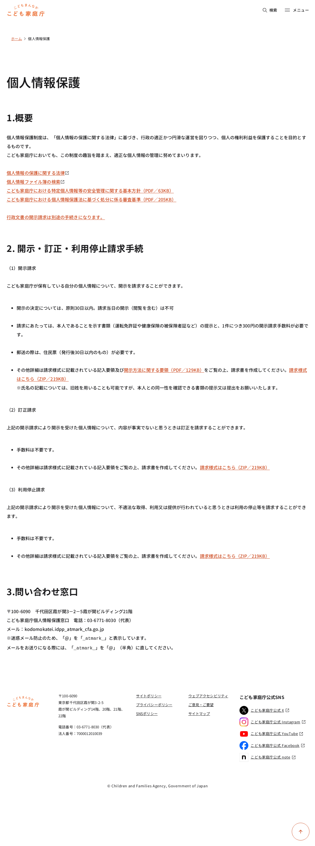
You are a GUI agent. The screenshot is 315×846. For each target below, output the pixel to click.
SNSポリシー (147, 712)
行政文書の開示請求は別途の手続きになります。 (56, 217)
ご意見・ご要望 (201, 703)
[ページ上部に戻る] (300, 831)
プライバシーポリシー (154, 703)
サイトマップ (199, 712)
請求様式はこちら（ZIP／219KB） (235, 467)
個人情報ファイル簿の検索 (36, 181)
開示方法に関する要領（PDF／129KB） (164, 370)
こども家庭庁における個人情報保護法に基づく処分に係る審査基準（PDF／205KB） (91, 199)
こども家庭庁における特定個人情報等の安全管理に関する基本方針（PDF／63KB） (90, 190)
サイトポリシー (149, 694)
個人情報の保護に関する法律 (38, 172)
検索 (270, 10)
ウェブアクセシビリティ (208, 694)
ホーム (16, 38)
